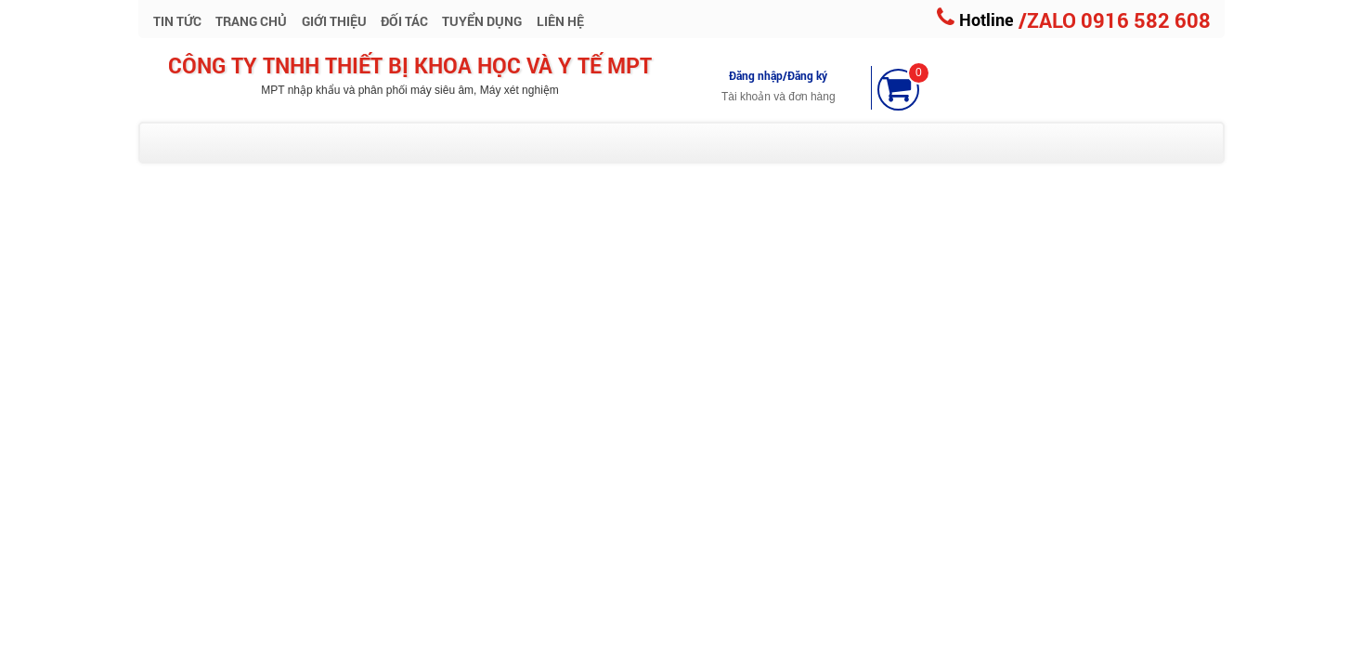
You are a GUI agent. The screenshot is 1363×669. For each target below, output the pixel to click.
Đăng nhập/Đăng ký (778, 75)
